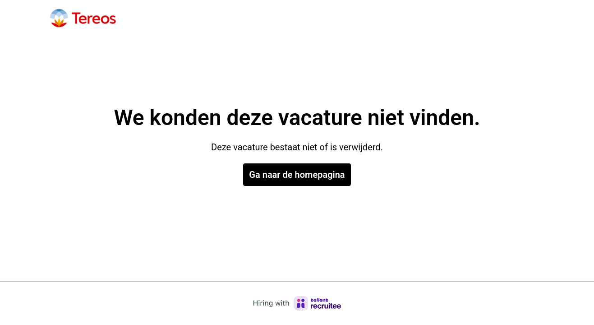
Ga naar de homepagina (297, 174)
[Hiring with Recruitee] (297, 303)
